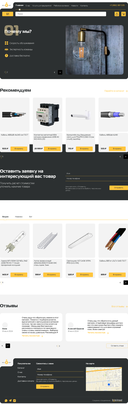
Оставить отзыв (117, 346)
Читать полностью (31, 336)
